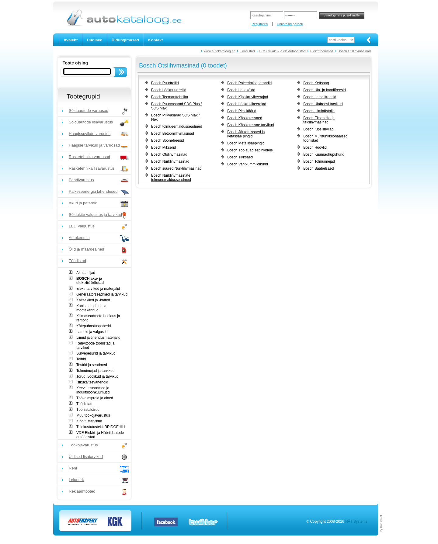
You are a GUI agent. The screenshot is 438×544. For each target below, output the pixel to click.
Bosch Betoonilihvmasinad (172, 133)
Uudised (94, 40)
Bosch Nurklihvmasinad (170, 161)
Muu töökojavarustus (93, 415)
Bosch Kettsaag (316, 83)
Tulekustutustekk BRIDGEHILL (101, 427)
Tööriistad (247, 51)
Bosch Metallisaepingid (246, 143)
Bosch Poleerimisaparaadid (249, 83)
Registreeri (260, 24)
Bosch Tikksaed (240, 157)
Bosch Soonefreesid (167, 140)
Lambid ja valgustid (92, 332)
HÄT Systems (356, 521)
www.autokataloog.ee (220, 51)
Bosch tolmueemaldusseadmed (176, 126)
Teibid (81, 359)
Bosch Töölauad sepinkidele (250, 150)
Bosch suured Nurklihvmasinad (176, 168)
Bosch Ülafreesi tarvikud (322, 104)
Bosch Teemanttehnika (169, 97)
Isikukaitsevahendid (92, 382)
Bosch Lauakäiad (241, 90)
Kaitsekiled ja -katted (93, 300)
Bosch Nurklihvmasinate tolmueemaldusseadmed (171, 177)
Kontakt (155, 40)
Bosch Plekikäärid (241, 111)
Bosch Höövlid (315, 147)
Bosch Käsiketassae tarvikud (250, 125)
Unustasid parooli (290, 24)
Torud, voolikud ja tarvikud (97, 376)
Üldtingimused (125, 40)
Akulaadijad (85, 273)
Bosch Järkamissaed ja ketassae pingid (246, 134)
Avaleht (71, 40)
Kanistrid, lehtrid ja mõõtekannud (91, 308)
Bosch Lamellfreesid (319, 97)
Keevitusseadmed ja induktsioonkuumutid (92, 390)
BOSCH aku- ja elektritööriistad (282, 51)
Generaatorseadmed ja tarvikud (101, 294)
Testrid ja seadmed (91, 365)
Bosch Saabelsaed (318, 168)
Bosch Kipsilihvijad (318, 129)
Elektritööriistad (321, 51)
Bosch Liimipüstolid (319, 111)
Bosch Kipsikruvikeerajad (247, 97)
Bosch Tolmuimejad (319, 161)
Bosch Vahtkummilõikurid (247, 164)
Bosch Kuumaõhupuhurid (323, 154)
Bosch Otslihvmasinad (354, 51)
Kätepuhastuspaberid (93, 326)
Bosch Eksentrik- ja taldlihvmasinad (319, 120)
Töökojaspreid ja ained (94, 398)
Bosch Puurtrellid (165, 83)
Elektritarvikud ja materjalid (98, 288)
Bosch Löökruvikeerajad (246, 104)
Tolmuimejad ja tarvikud (95, 371)
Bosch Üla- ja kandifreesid (324, 90)
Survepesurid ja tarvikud (96, 353)
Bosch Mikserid (163, 147)
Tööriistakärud (87, 409)
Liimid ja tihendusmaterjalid (98, 337)
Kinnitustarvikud (89, 421)
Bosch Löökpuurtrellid (168, 90)
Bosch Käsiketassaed (244, 118)
